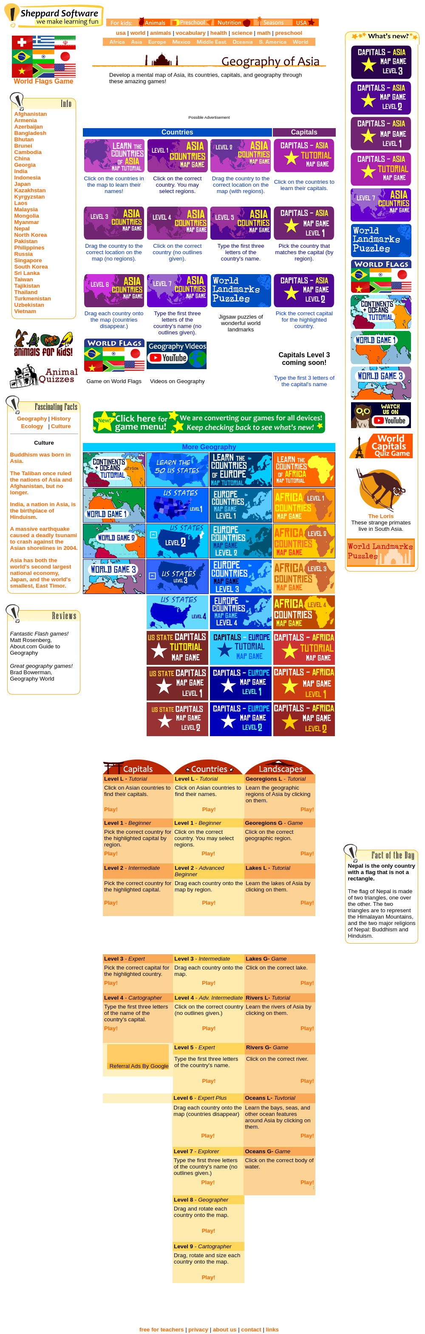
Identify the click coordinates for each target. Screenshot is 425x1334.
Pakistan (26, 241)
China (22, 158)
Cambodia (28, 152)
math (264, 33)
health (218, 33)
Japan (22, 184)
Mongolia (27, 216)
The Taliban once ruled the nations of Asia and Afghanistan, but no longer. (41, 483)
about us (225, 1329)
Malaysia (26, 209)
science (242, 33)
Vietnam (25, 311)
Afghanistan (30, 114)
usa (121, 33)
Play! (111, 809)
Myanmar (27, 222)
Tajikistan (27, 286)
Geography (32, 418)
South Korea (31, 266)
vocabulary (191, 33)
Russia (23, 254)
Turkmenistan (32, 298)
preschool (288, 33)
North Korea (30, 235)
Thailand (26, 292)
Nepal (22, 228)
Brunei (23, 146)
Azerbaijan (28, 126)
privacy (198, 1329)
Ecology (32, 426)
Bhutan (24, 139)
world (138, 33)
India (21, 171)
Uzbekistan (29, 305)
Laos (21, 203)
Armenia (25, 120)
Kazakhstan (30, 190)
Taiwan (23, 279)
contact (251, 1329)
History (61, 418)
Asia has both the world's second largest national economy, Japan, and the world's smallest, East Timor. (40, 573)
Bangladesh (30, 133)
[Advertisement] (209, 102)
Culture (61, 426)
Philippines (29, 247)
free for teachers (161, 1329)
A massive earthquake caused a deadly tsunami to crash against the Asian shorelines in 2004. (44, 538)
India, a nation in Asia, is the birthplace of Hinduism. (43, 510)
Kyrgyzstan (29, 196)
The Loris (381, 516)
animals (160, 33)
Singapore (28, 260)
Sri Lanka (27, 273)
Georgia (25, 165)
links (272, 1329)
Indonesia (27, 177)
